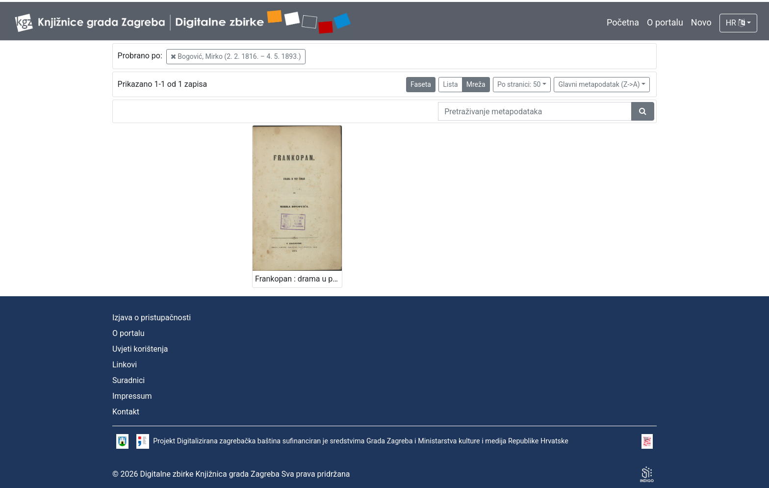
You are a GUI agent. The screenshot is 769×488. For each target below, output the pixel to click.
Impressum (132, 396)
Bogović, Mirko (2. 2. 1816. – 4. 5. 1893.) (236, 56)
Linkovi (124, 364)
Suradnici (128, 380)
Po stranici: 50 (519, 84)
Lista (450, 84)
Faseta (420, 84)
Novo (701, 22)
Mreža (476, 84)
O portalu (665, 22)
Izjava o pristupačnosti (151, 317)
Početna (623, 22)
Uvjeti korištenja (140, 349)
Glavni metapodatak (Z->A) (599, 84)
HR (735, 22)
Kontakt (125, 411)
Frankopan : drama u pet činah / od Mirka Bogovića (298, 278)
